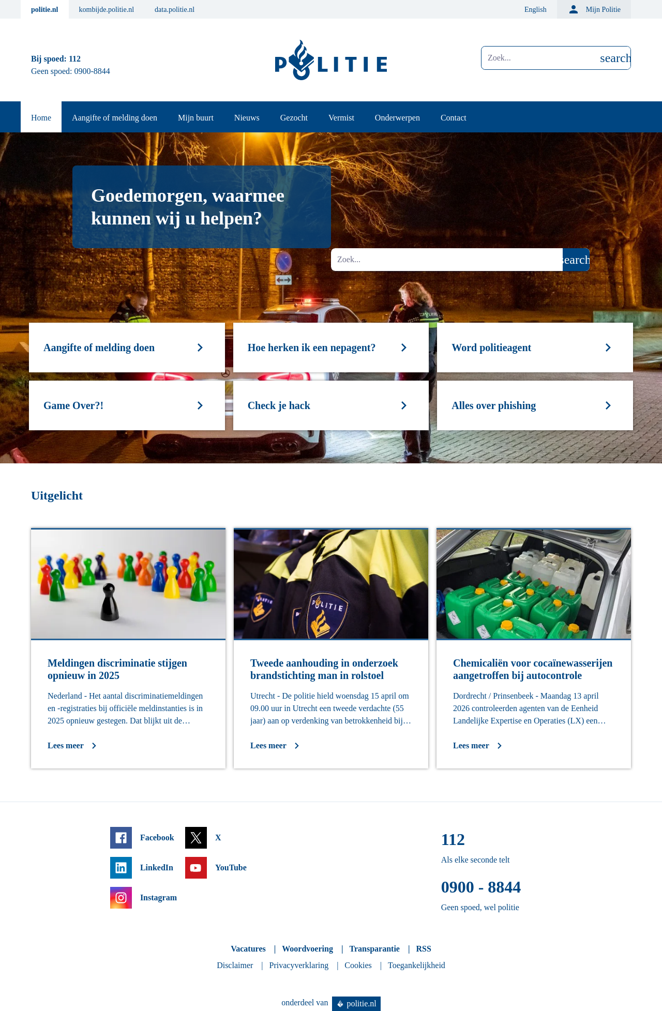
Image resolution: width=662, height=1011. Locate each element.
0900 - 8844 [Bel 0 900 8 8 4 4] (481, 887)
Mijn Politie (594, 9)
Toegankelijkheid (416, 965)
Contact (454, 117)
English (535, 9)
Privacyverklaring (299, 965)
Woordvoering (307, 948)
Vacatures (248, 948)
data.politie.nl (174, 9)
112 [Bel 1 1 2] (75, 58)
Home (41, 117)
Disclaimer (235, 965)
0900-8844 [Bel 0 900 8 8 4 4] (92, 71)
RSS (423, 948)
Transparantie (374, 948)
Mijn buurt (196, 117)
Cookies (357, 965)
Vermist (341, 117)
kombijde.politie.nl (106, 9)
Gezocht (294, 117)
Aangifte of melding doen (114, 117)
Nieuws (247, 117)
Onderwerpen (397, 117)
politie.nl (44, 9)
